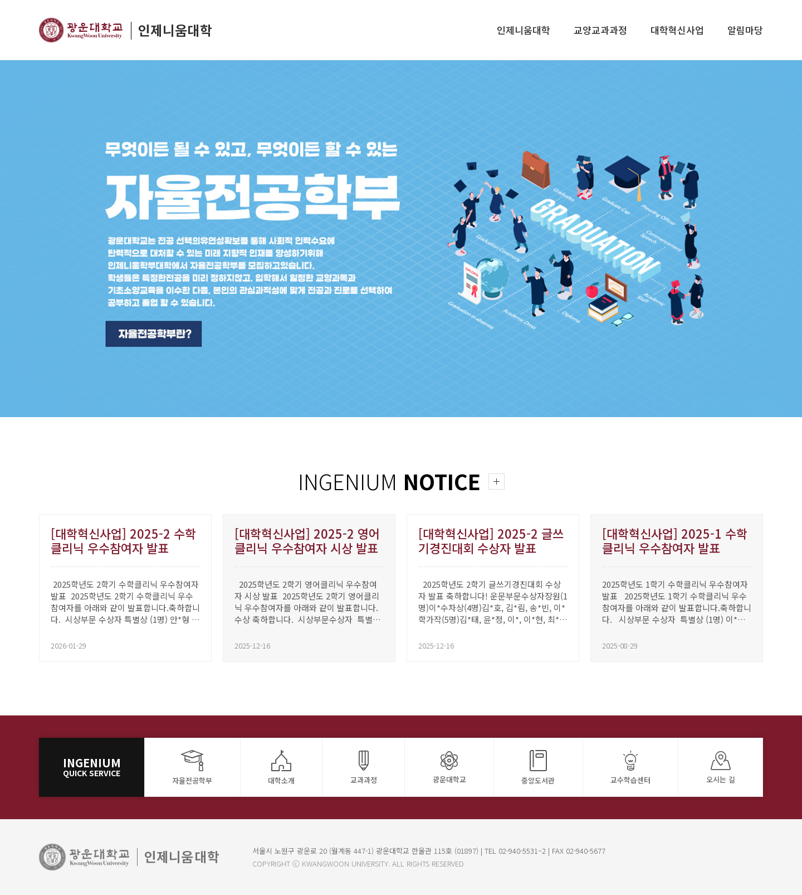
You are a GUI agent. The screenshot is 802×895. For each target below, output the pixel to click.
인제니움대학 (523, 30)
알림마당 (745, 30)
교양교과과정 (600, 30)
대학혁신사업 (677, 30)
